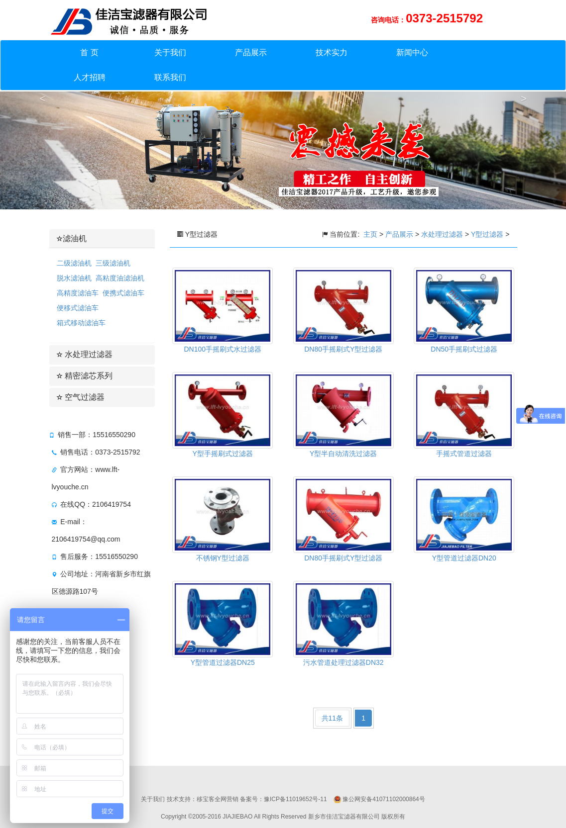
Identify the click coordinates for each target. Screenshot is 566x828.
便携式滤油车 (123, 293)
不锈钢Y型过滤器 (222, 558)
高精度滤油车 (78, 293)
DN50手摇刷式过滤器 (464, 349)
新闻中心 (412, 52)
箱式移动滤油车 (81, 323)
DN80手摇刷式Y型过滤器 (343, 349)
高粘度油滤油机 (120, 278)
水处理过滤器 (85, 354)
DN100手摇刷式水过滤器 (222, 349)
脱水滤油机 (74, 278)
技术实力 (331, 52)
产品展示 (251, 52)
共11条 (332, 718)
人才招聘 (90, 77)
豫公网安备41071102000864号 (383, 799)
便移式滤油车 (78, 308)
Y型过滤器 (487, 234)
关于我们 (170, 52)
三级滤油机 (113, 263)
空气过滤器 (81, 397)
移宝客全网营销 (217, 799)
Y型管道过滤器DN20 (464, 558)
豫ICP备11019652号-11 (295, 799)
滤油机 (72, 238)
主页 (371, 234)
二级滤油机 (74, 263)
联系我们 (170, 77)
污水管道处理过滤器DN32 (343, 662)
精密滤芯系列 (85, 375)
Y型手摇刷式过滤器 (223, 454)
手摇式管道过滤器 (464, 454)
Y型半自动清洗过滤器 (343, 454)
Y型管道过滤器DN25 (223, 662)
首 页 (89, 52)
